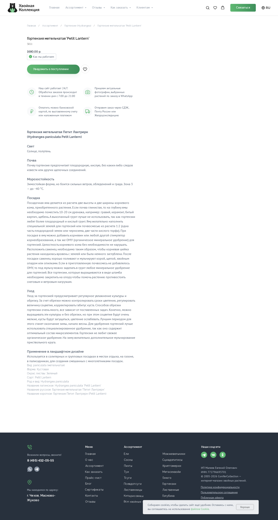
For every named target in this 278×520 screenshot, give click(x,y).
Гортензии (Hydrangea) (77, 25)
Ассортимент (50, 25)
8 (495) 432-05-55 (40, 460)
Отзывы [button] (97, 7)
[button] (207, 7)
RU (266, 8)
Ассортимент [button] (74, 7)
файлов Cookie (200, 509)
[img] (30, 469)
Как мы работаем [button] (159, 56)
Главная (54, 7)
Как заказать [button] (119, 7)
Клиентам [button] (143, 7)
